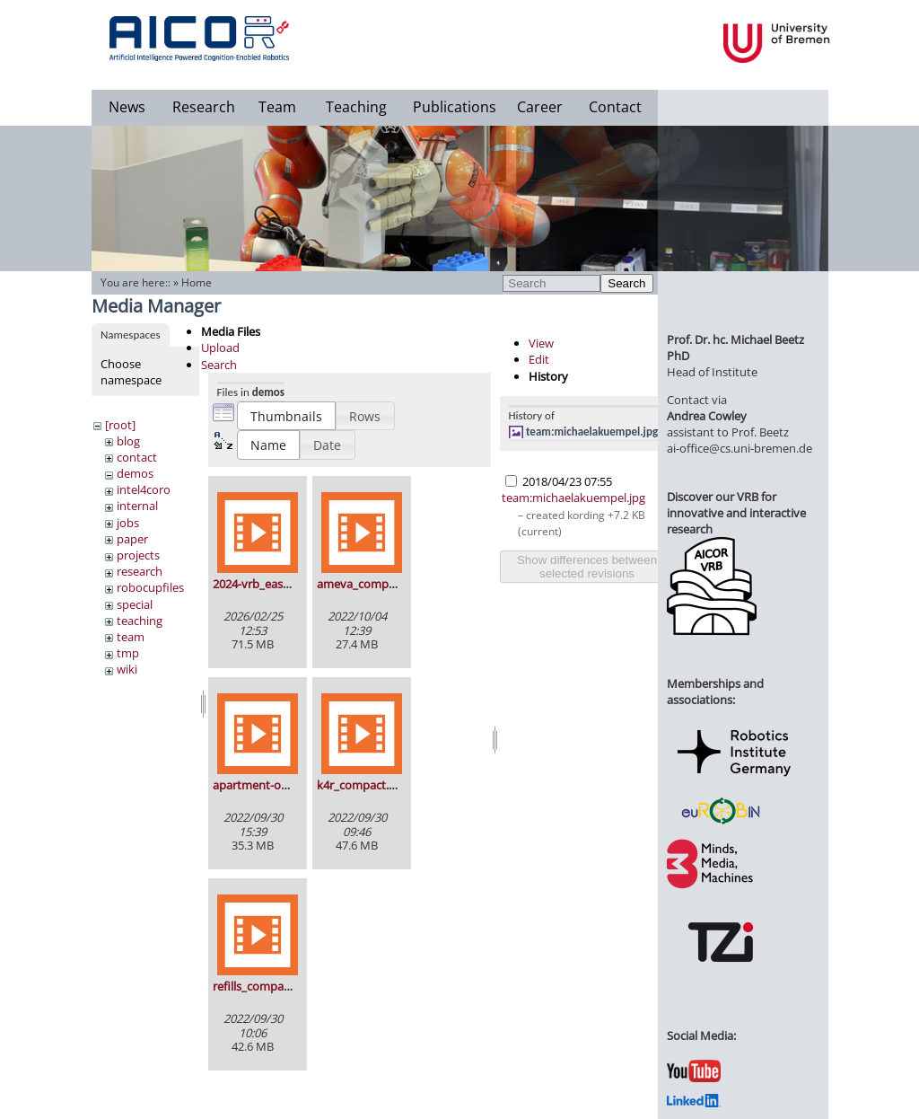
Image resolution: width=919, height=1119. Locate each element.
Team (277, 107)
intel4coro (144, 489)
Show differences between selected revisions (587, 566)
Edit (539, 359)
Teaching (356, 107)
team (130, 637)
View (541, 343)
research (139, 571)
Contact (615, 107)
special (135, 604)
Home (196, 282)
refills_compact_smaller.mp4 (288, 986)
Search (626, 283)
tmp (128, 653)
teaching (139, 620)
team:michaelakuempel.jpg (592, 431)
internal (137, 506)
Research (203, 107)
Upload (220, 347)
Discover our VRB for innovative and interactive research (736, 513)
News (127, 107)
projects (138, 555)
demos (135, 473)
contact (137, 457)
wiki (127, 669)
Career (540, 107)
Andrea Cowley (707, 416)
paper (132, 539)
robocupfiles (150, 587)
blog (128, 441)
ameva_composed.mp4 (379, 584)
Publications (454, 107)
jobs (128, 523)
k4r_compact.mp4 (365, 785)
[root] (120, 425)
